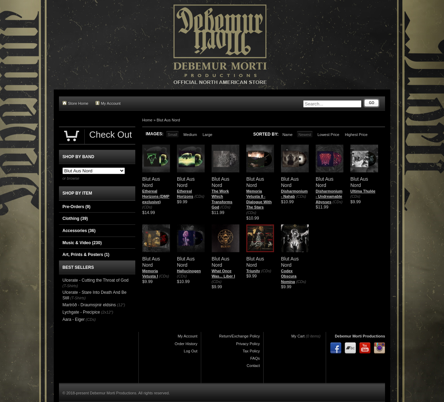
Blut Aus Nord (168, 120)
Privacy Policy (248, 344)
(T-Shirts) (70, 286)
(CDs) (147, 207)
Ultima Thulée (362, 191)
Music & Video (82, 242)
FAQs (255, 358)
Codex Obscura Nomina (289, 276)
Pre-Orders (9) (76, 206)
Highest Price (356, 134)
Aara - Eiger (73, 319)
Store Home (75, 103)
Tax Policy (251, 351)
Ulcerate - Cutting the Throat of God (95, 280)
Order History (186, 344)
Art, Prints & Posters (85, 254)
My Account (108, 103)
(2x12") (107, 312)
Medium (190, 134)
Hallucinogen (189, 271)
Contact (253, 365)
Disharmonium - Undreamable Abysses (329, 196)
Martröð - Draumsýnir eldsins (89, 304)
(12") (121, 305)
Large (207, 134)
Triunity (253, 271)
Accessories (78, 230)
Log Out (190, 351)
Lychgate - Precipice (81, 312)
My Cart (298, 336)
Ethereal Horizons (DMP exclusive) (155, 196)
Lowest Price (328, 134)
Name (287, 134)
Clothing (75, 218)
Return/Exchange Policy (239, 336)
